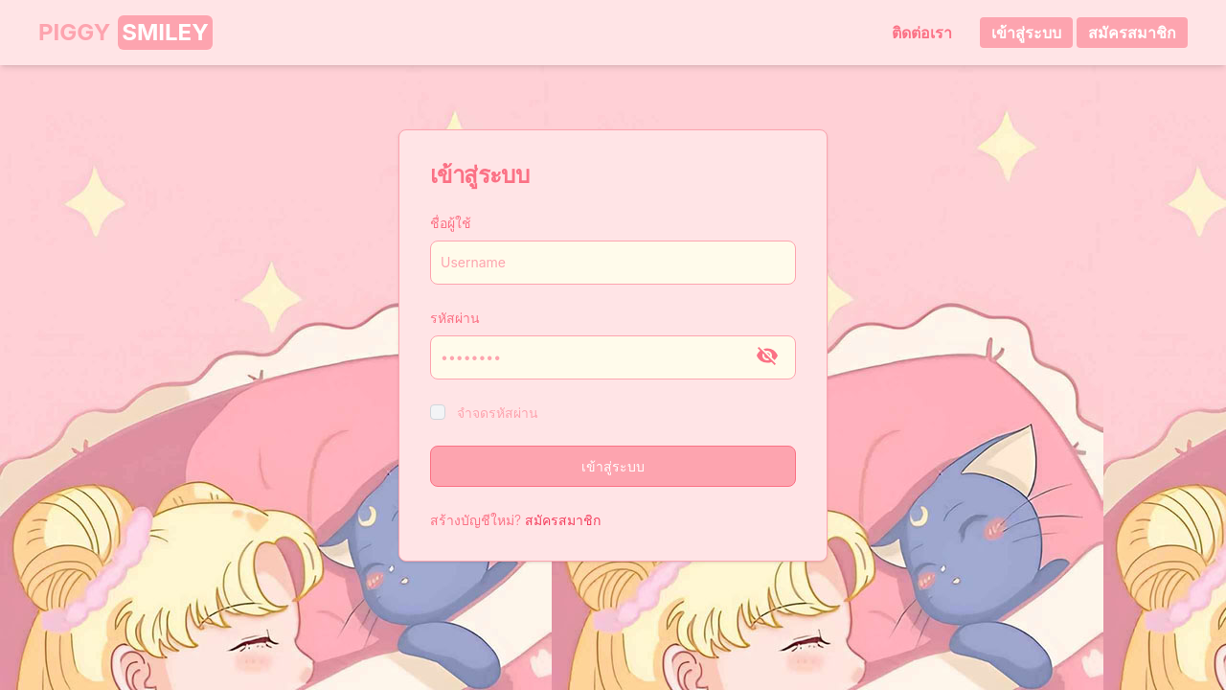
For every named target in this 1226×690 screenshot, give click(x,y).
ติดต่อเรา (919, 32)
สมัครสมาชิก (1132, 32)
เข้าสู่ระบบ (1026, 32)
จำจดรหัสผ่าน (497, 412)
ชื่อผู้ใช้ (450, 223)
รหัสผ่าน (455, 318)
